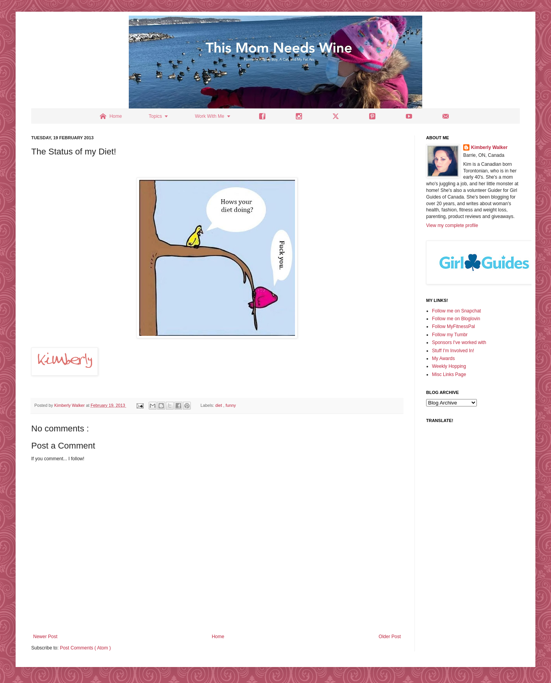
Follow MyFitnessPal (453, 326)
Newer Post (45, 636)
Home (218, 636)
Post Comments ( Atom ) (85, 648)
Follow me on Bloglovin (456, 318)
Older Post (390, 636)
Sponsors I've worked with (459, 342)
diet (219, 405)
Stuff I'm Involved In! (453, 350)
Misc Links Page (449, 374)
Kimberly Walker (489, 147)
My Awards (443, 358)
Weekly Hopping (449, 366)
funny (231, 405)
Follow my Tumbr (449, 334)
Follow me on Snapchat (456, 311)
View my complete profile (452, 225)
